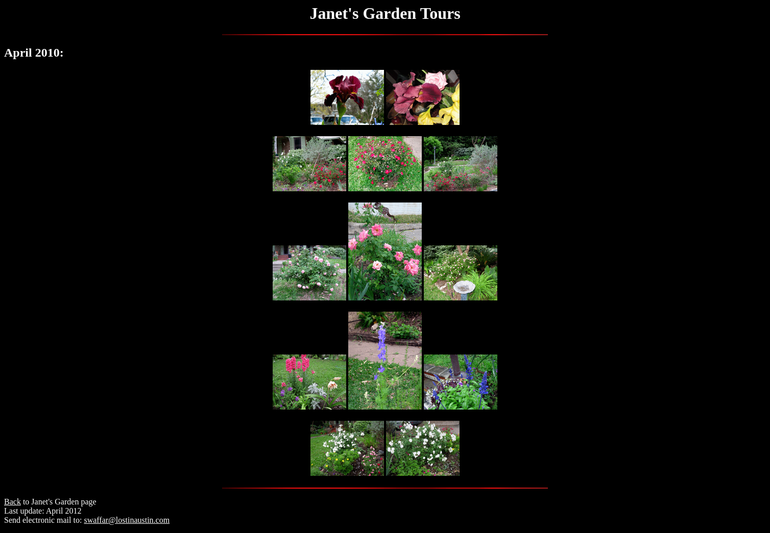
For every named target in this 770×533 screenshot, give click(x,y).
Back (12, 501)
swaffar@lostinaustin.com (127, 520)
